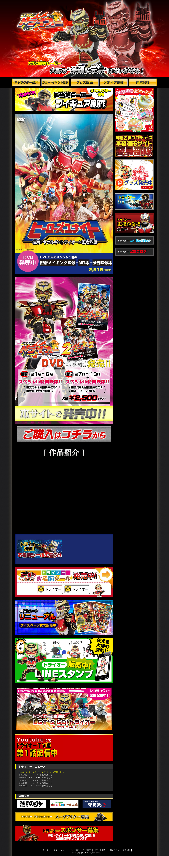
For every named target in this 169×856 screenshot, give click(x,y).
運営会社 (126, 850)
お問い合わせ (113, 850)
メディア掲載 (99, 850)
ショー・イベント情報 (70, 850)
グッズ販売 (86, 850)
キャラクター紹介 (50, 850)
